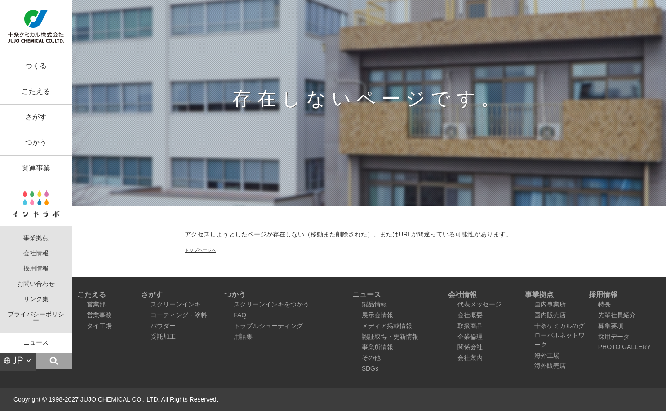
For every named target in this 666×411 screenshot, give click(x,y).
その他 (371, 357)
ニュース (36, 342)
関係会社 (470, 346)
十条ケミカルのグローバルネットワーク (559, 335)
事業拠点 (36, 238)
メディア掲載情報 (387, 325)
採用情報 (36, 268)
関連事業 (36, 168)
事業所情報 (377, 346)
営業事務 (99, 315)
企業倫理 (470, 336)
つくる (36, 66)
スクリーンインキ (176, 304)
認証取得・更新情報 (390, 336)
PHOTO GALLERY (624, 346)
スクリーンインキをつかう (271, 304)
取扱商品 (470, 325)
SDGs (370, 368)
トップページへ (200, 250)
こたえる (36, 91)
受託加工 (163, 336)
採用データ (614, 336)
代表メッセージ (479, 304)
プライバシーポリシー (36, 317)
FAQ (240, 315)
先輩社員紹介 (617, 315)
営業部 (96, 304)
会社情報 (36, 253)
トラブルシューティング (268, 325)
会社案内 (470, 357)
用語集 (243, 336)
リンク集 (36, 299)
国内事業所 (550, 304)
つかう (36, 142)
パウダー (163, 325)
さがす (36, 117)
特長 (604, 304)
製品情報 (374, 304)
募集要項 (610, 325)
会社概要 (470, 315)
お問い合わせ (36, 283)
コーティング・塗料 (179, 315)
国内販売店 (550, 315)
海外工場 (546, 355)
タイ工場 (99, 325)
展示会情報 (377, 315)
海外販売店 (550, 365)
